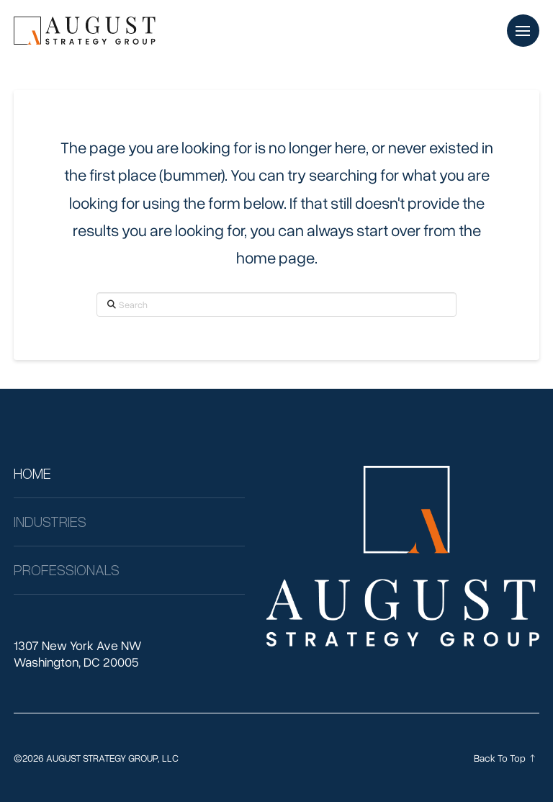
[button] (523, 30)
